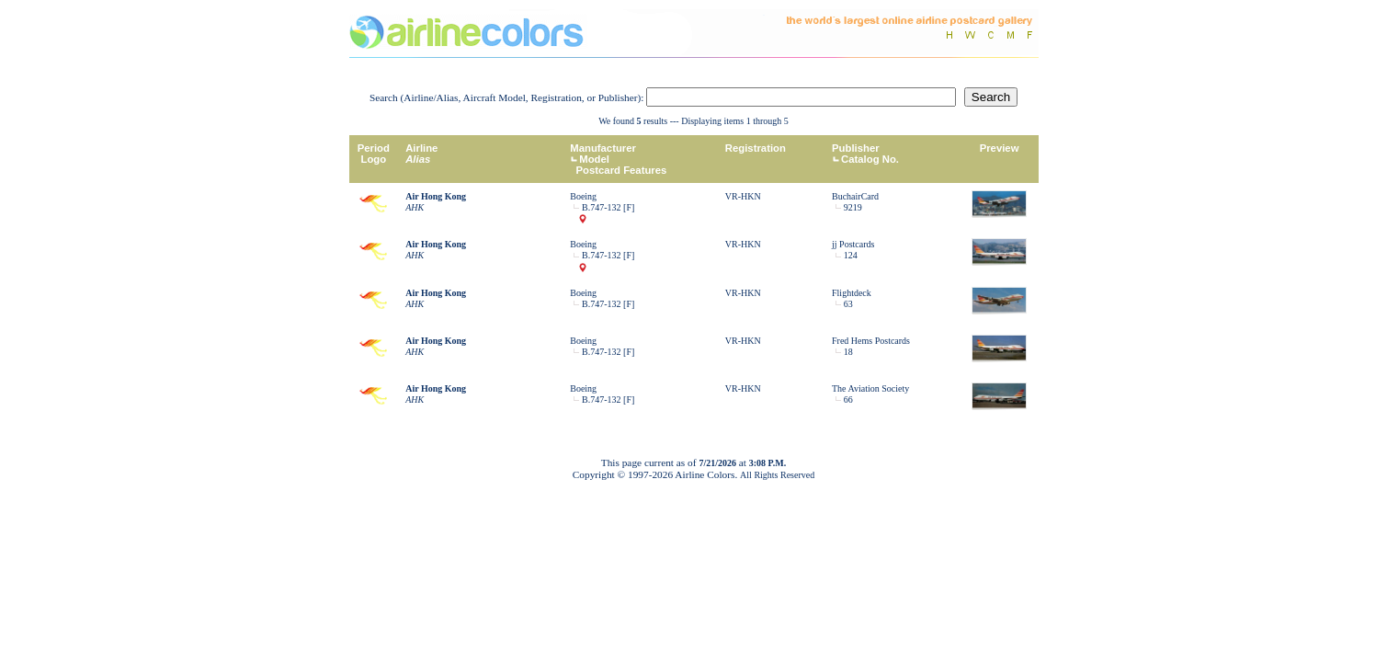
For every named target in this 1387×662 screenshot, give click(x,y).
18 (848, 352)
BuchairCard (855, 196)
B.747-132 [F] (608, 207)
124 (851, 255)
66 (848, 399)
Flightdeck (851, 293)
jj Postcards (853, 244)
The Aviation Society (870, 388)
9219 (853, 207)
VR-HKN (743, 196)
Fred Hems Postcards (871, 341)
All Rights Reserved (777, 475)
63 (848, 304)
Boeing (583, 196)
